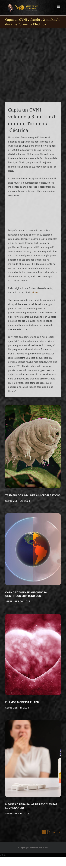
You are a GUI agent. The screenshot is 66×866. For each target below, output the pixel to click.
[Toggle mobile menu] (59, 6)
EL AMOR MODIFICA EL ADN (22, 702)
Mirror (35, 292)
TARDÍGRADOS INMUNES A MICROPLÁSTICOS (33, 495)
